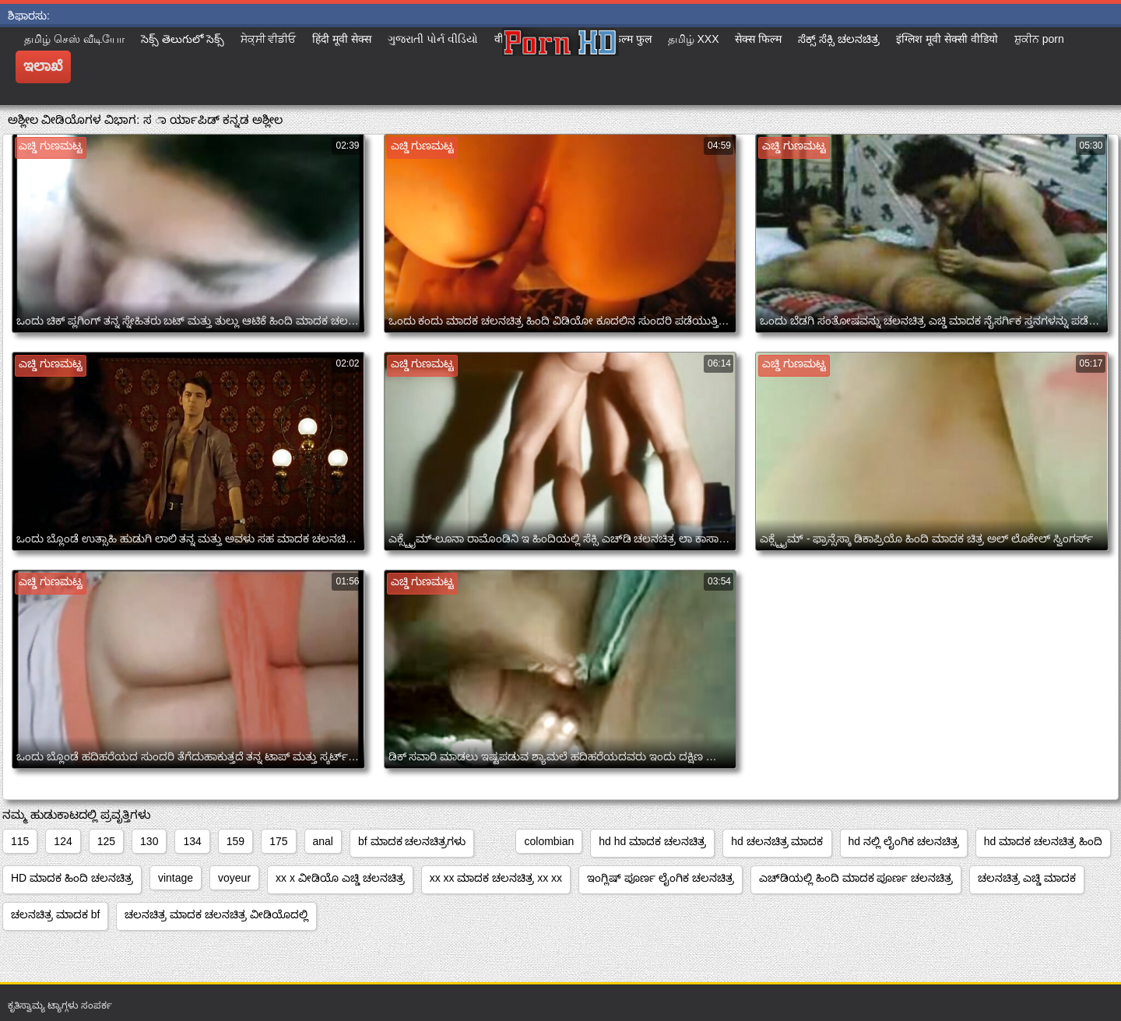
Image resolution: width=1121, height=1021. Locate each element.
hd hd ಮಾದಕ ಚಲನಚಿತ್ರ (652, 841)
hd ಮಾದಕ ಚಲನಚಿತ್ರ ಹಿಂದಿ (1043, 841)
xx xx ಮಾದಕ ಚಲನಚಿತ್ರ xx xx (496, 878)
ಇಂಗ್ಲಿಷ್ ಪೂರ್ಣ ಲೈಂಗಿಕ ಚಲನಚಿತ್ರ (660, 878)
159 (235, 841)
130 (149, 841)
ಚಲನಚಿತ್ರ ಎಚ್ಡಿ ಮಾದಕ (1027, 878)
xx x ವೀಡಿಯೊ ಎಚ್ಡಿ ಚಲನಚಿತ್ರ (340, 878)
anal (323, 841)
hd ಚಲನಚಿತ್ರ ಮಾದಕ (777, 841)
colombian (549, 841)
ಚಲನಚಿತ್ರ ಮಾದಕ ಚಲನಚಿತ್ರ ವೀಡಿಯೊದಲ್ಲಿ (216, 914)
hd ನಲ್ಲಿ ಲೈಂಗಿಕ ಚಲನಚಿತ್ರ (904, 841)
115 (20, 841)
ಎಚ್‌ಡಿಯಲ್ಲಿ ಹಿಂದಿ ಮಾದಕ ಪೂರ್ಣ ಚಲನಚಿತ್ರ (856, 878)
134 (192, 841)
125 (106, 841)
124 (63, 841)
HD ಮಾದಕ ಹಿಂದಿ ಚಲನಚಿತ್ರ (72, 878)
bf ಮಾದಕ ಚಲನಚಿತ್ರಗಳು (412, 841)
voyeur (234, 878)
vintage (175, 878)
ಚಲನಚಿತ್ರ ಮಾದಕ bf (55, 914)
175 (278, 841)
